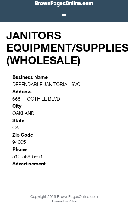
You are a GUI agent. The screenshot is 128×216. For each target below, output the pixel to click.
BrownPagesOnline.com (64, 3)
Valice (72, 201)
